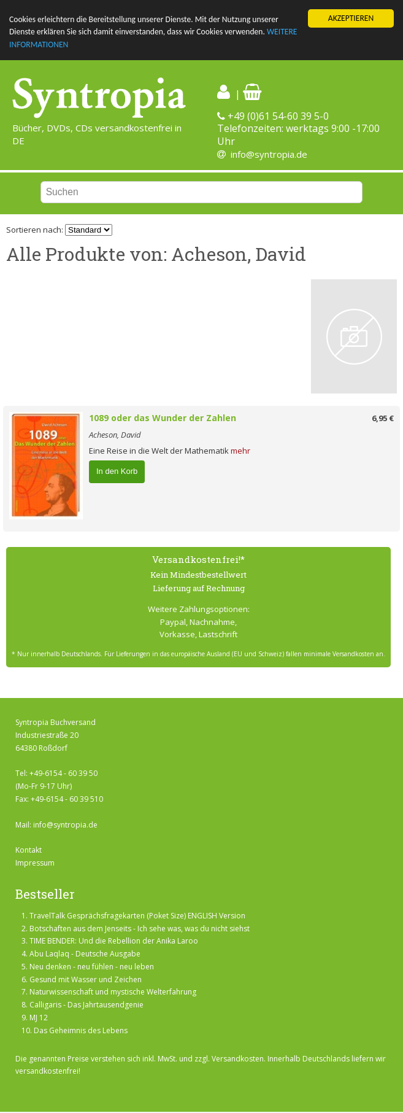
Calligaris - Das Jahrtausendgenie (86, 1004)
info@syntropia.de (269, 154)
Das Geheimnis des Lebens (81, 1030)
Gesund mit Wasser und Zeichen (85, 979)
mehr (240, 450)
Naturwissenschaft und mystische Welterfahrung (112, 992)
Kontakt (28, 850)
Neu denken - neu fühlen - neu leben (91, 966)
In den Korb (116, 471)
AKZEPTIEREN (351, 18)
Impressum (35, 863)
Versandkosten (238, 1058)
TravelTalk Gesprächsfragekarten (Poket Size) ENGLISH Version (137, 915)
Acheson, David (115, 434)
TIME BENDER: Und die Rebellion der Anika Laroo (113, 941)
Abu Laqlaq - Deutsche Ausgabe (84, 953)
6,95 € (383, 418)
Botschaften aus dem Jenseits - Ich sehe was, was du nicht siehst (139, 928)
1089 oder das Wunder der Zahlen (162, 418)
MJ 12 (38, 1017)
